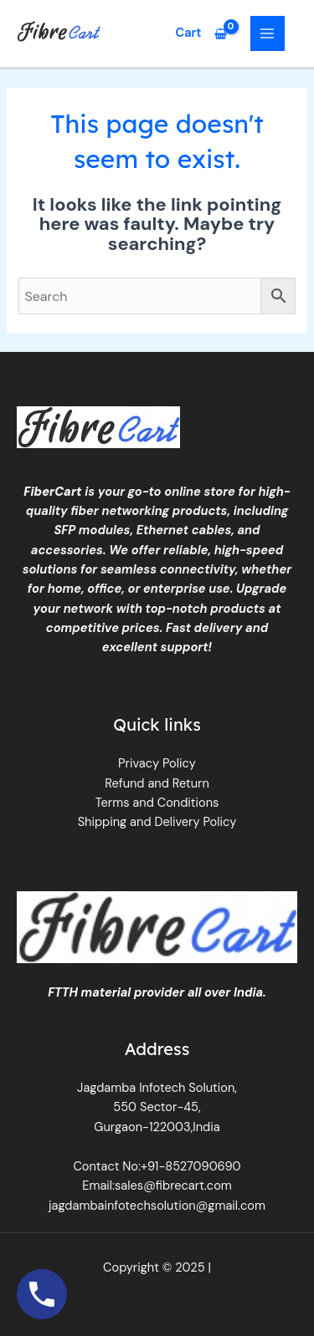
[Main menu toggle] (268, 33)
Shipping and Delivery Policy (157, 822)
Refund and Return (157, 784)
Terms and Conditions (157, 803)
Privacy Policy (157, 764)
